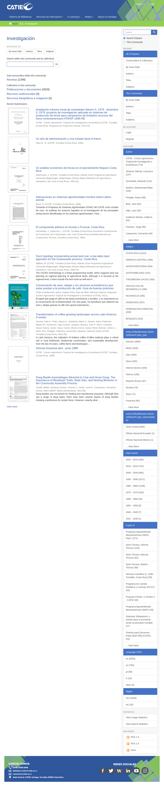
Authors (29, 51)
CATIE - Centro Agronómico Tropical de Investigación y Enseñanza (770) (139, 161)
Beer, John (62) (133, 204)
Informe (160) (132, 374)
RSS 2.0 (132, 743)
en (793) (130, 665)
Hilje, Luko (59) (133, 210)
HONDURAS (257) (135, 302)
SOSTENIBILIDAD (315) (138, 273)
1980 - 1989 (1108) (135, 486)
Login (128, 132)
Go (56, 64)
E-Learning (74, 17)
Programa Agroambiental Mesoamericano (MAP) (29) (139, 608)
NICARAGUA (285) (135, 295)
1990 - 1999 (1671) (135, 479)
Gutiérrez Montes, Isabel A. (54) (139, 219)
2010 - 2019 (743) (135, 466)
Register (130, 139)
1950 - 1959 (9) (133, 505)
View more (12, 406)
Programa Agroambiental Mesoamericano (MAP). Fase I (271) (138, 535)
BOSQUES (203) (134, 318)
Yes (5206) (131, 698)
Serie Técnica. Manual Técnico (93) (137, 556)
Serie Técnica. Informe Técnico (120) (137, 546)
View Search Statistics (137, 724)
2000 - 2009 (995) (135, 472)
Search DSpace (132, 38)
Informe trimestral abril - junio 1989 (57, 348)
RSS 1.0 (132, 737)
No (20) (129, 704)
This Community (133, 42)
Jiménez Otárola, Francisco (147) (139, 173)
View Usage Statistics (136, 717)
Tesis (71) (131, 394)
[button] (140, 4)
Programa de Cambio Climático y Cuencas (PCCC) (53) (140, 587)
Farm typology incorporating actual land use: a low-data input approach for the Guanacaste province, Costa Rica (72, 258)
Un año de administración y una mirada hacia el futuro (68, 138)
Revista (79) (132, 387)
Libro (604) (131, 354)
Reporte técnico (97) (136, 381)
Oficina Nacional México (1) (139, 440)
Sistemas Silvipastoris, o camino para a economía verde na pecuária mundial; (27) (139, 621)
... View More (132, 240)
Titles (39, 51)
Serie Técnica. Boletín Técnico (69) (137, 566)
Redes (89, 17)
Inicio (15, 23)
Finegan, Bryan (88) (136, 197)
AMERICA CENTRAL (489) (139, 259)
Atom (131, 750)
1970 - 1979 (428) (135, 492)
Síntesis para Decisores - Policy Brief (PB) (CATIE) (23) (138, 635)
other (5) (130, 685)
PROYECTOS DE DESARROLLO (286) (136, 287)
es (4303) (130, 658)
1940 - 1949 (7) (133, 512)
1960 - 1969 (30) (134, 499)
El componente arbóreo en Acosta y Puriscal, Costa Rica (70, 227)
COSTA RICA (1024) (136, 253)
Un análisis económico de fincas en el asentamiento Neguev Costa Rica (76, 169)
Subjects (50, 51)
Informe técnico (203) (136, 368)
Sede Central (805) (135, 426)
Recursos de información (49, 17)
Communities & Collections (139, 60)
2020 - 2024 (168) (135, 459)
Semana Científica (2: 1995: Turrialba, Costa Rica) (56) (140, 576)
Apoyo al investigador (109, 17)
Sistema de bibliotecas (20, 17)
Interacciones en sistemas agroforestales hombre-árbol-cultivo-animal (74, 199)
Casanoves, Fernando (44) (139, 233)
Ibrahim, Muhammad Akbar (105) (139, 189)
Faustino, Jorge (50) (136, 227)
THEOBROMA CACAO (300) (140, 279)
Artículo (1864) (133, 341)
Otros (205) (131, 361)
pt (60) (129, 672)
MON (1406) (132, 348)
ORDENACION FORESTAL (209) (139, 310)
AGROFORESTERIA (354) (139, 266)
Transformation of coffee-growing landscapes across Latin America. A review (76, 316)
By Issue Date (15, 51)
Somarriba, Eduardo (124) (139, 181)
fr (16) (129, 678)
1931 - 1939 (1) (133, 518)
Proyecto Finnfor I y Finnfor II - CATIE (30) (140, 598)
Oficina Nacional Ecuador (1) (140, 433)
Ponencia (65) (133, 400)
